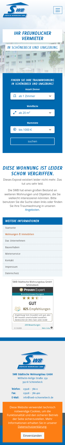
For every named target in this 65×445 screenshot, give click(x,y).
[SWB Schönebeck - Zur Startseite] (16, 10)
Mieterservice (12, 253)
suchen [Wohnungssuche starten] (32, 141)
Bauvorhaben (12, 247)
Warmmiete (32, 123)
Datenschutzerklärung (32, 427)
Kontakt (9, 260)
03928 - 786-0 (30, 389)
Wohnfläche (32, 106)
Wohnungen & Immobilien (19, 234)
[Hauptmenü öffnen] (57, 10)
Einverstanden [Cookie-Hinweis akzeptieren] (32, 436)
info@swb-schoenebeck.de (38, 397)
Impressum (11, 266)
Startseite (10, 227)
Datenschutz (12, 273)
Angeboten (32, 210)
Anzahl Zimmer (32, 89)
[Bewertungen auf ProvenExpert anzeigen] (32, 304)
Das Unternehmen (15, 240)
